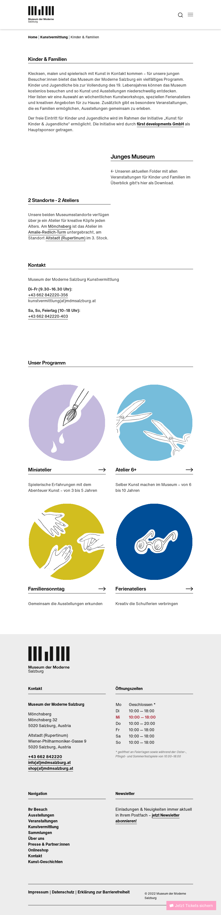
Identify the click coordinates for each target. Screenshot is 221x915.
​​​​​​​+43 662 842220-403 (48, 316)
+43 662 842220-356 (48, 295)
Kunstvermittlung (43, 827)
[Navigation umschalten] (190, 14)
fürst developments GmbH (160, 124)
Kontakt (35, 856)
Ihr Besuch (37, 809)
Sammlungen (40, 832)
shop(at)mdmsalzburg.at (50, 768)
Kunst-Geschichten (45, 862)
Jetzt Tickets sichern (194, 905)
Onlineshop (38, 850)
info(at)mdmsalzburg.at (49, 762)
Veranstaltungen (42, 821)
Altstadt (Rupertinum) (65, 238)
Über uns (36, 838)
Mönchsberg (59, 226)
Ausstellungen (41, 815)
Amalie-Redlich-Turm (47, 232)
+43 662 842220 (45, 757)
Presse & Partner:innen (49, 844)
